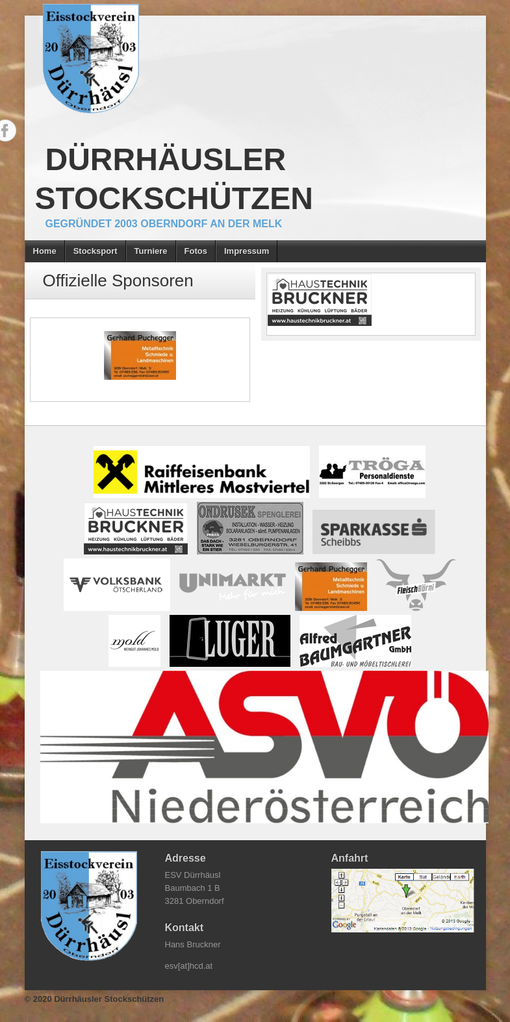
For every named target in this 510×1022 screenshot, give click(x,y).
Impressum (246, 251)
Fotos (196, 251)
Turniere (151, 251)
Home (45, 251)
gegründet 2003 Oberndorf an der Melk (164, 223)
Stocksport (95, 251)
